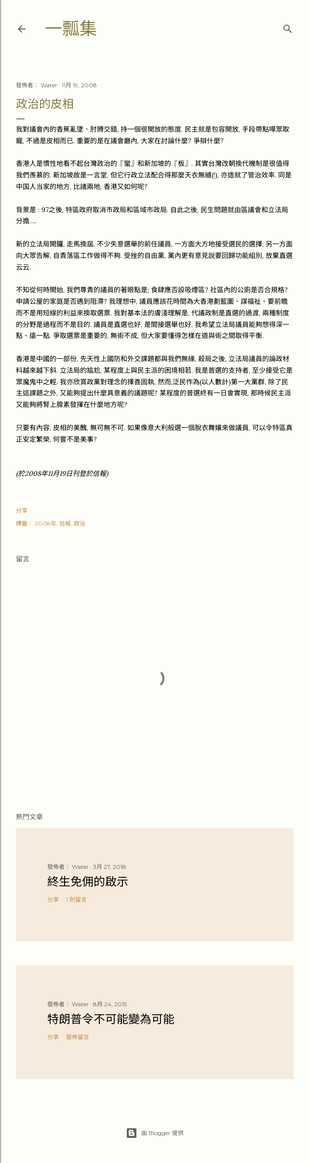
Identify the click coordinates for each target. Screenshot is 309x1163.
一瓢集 (71, 28)
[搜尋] (288, 26)
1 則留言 (76, 899)
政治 (79, 523)
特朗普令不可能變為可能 (111, 1019)
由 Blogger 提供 (155, 1133)
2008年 (45, 523)
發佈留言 (77, 1037)
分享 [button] (21, 510)
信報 (65, 523)
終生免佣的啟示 (87, 881)
